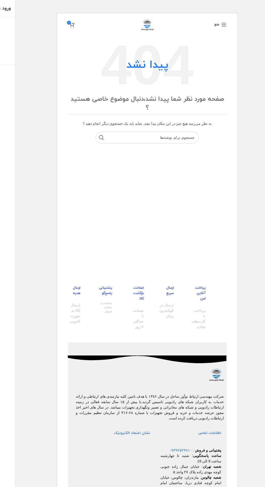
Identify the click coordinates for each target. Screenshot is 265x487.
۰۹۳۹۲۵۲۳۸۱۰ (165, 450)
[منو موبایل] (205, 24)
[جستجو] (132, 137)
